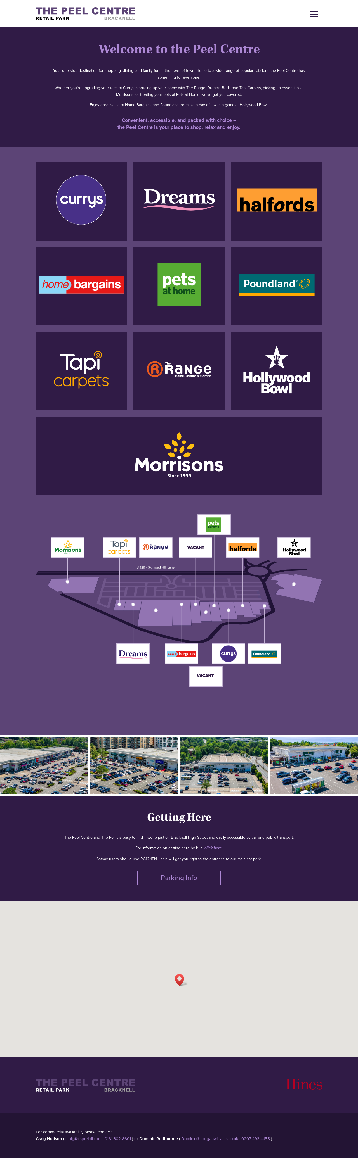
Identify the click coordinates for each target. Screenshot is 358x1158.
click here (213, 848)
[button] (181, 980)
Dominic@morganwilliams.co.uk (209, 1139)
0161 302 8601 (118, 1139)
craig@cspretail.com (83, 1139)
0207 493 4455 (255, 1139)
